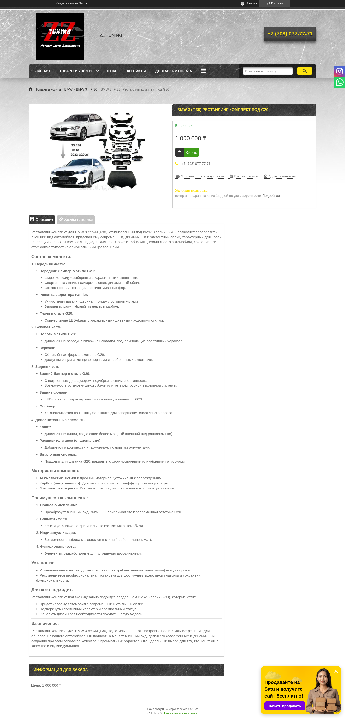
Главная (42, 71)
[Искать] (304, 71)
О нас (112, 71)
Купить (191, 152)
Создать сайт (65, 3)
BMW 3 (81, 89)
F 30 (94, 89)
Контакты (136, 71)
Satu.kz (193, 709)
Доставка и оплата (173, 71)
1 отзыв (252, 3)
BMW (68, 89)
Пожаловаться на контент (181, 713)
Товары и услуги (75, 71)
